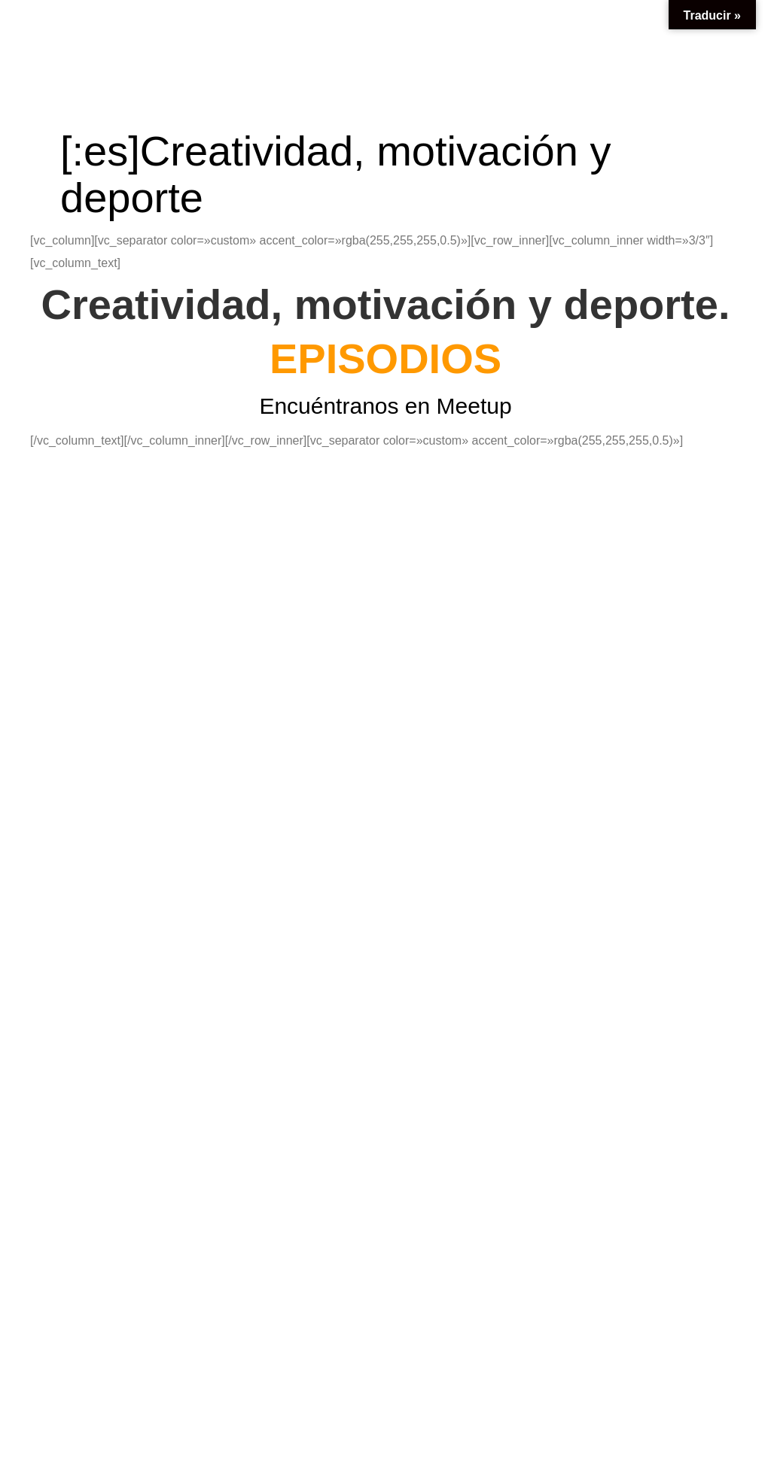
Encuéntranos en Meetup (385, 405)
